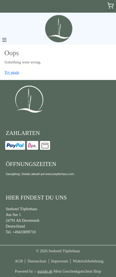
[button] (4, 39)
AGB (19, 261)
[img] (58, 28)
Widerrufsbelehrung (88, 261)
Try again (11, 72)
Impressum (59, 261)
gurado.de (45, 271)
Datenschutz (36, 261)
